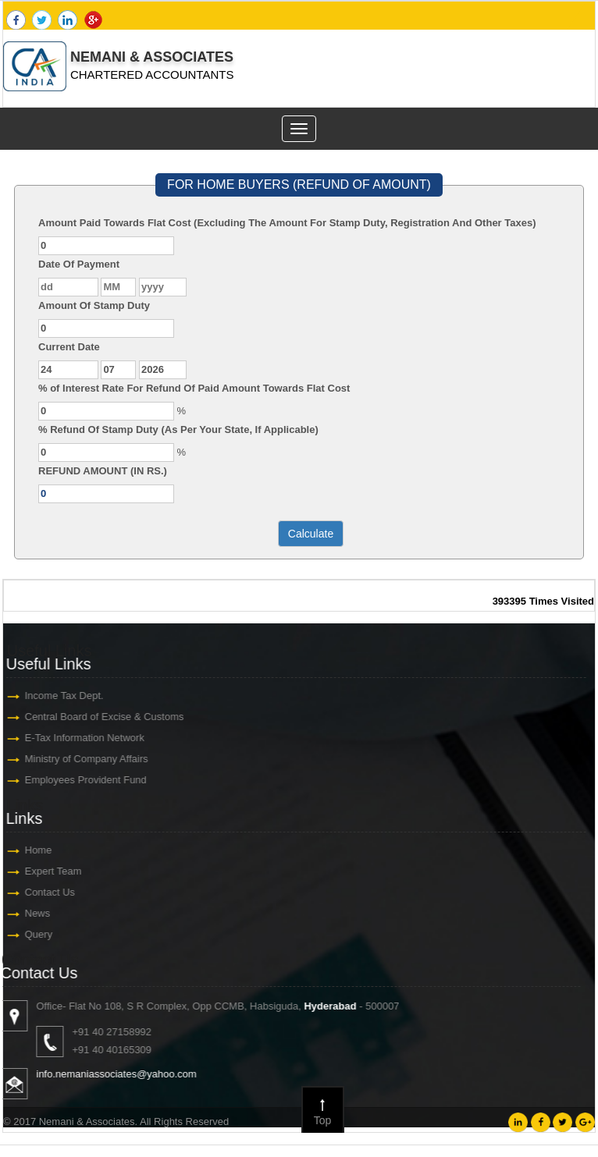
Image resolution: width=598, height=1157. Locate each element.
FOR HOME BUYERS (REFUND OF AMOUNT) (299, 184)
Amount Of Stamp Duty (94, 305)
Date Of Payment (78, 264)
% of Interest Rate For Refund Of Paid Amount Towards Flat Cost (194, 388)
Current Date (69, 347)
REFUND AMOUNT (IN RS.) (102, 471)
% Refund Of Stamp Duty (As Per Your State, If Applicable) (178, 429)
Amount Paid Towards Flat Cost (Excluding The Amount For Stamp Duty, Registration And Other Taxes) (287, 223)
